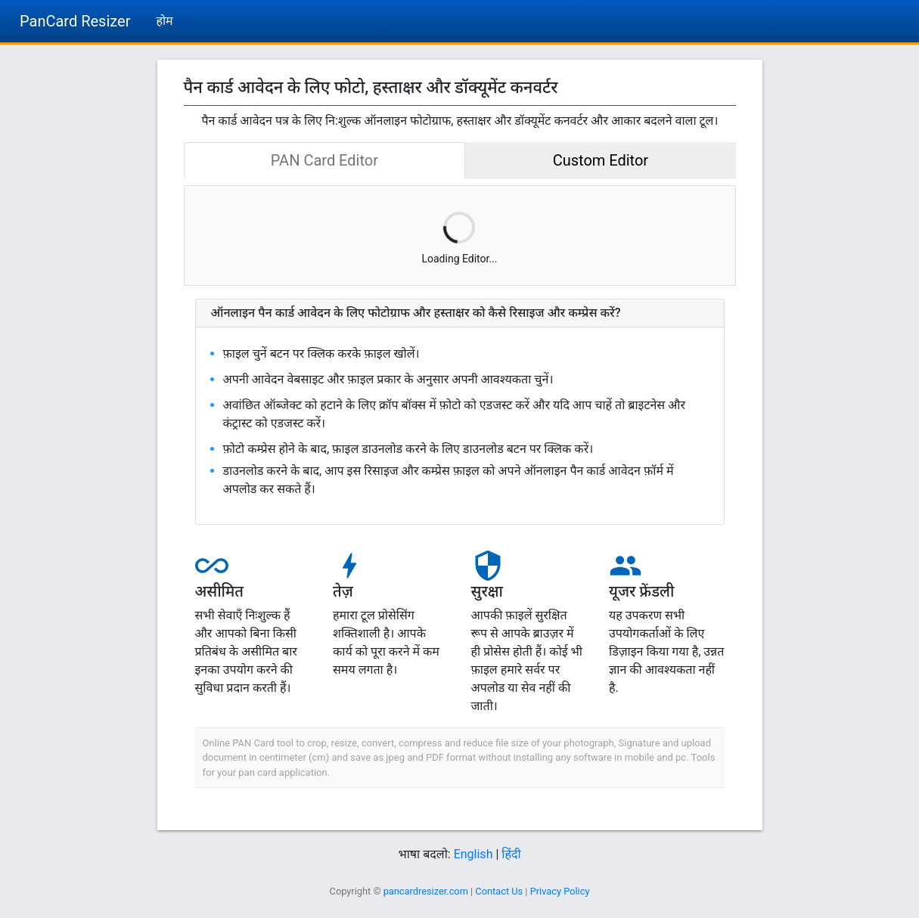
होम (164, 21)
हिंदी (510, 854)
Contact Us (499, 891)
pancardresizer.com (425, 891)
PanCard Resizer (75, 21)
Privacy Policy (560, 891)
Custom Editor (600, 160)
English (473, 854)
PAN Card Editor (324, 160)
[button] (460, 313)
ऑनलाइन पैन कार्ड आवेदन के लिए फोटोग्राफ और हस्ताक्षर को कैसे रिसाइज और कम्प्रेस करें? (416, 312)
